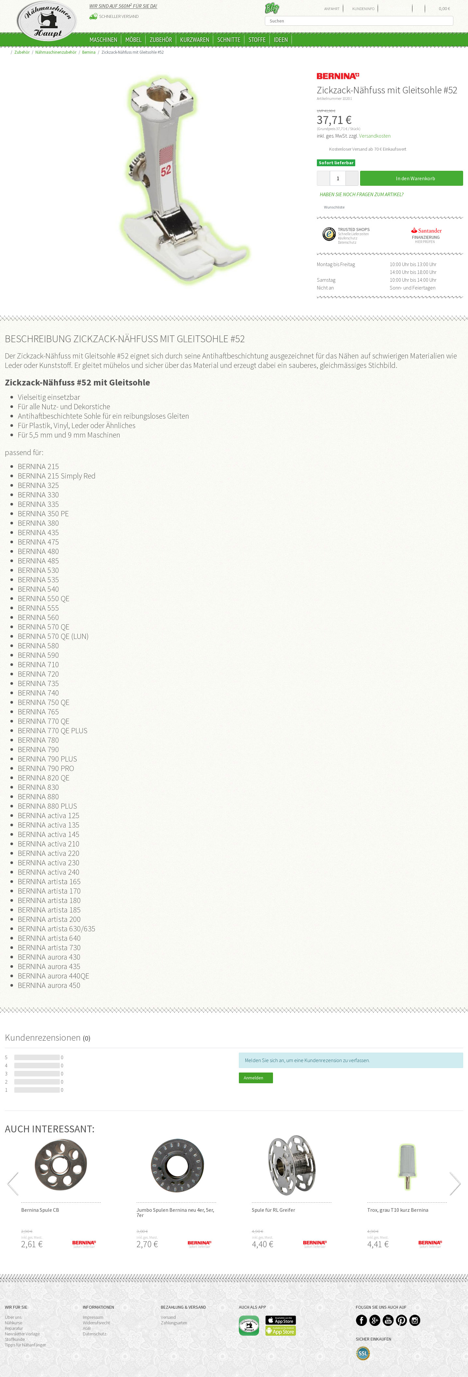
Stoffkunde (15, 1339)
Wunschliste (331, 207)
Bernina (89, 52)
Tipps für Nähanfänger (25, 1345)
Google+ (375, 1320)
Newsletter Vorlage (22, 1334)
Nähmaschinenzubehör (55, 52)
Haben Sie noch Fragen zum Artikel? (360, 194)
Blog (272, 8)
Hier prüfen (423, 242)
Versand (168, 1317)
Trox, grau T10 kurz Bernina (397, 1210)
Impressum (93, 1317)
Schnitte (228, 39)
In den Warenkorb (411, 178)
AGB (87, 1328)
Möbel (133, 39)
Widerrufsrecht (96, 1323)
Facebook (361, 1320)
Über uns (13, 1317)
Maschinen (103, 39)
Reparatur (14, 1328)
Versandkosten (375, 135)
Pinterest (401, 1320)
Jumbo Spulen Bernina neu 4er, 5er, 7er (175, 1212)
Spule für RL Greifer (273, 1210)
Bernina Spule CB (40, 1210)
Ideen (281, 39)
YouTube (388, 1320)
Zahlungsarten (174, 1323)
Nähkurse (13, 1323)
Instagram (415, 1320)
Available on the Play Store (281, 1331)
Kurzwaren (194, 39)
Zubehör (161, 39)
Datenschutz (94, 1334)
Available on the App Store (281, 1320)
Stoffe (257, 39)
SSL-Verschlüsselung (363, 1353)
